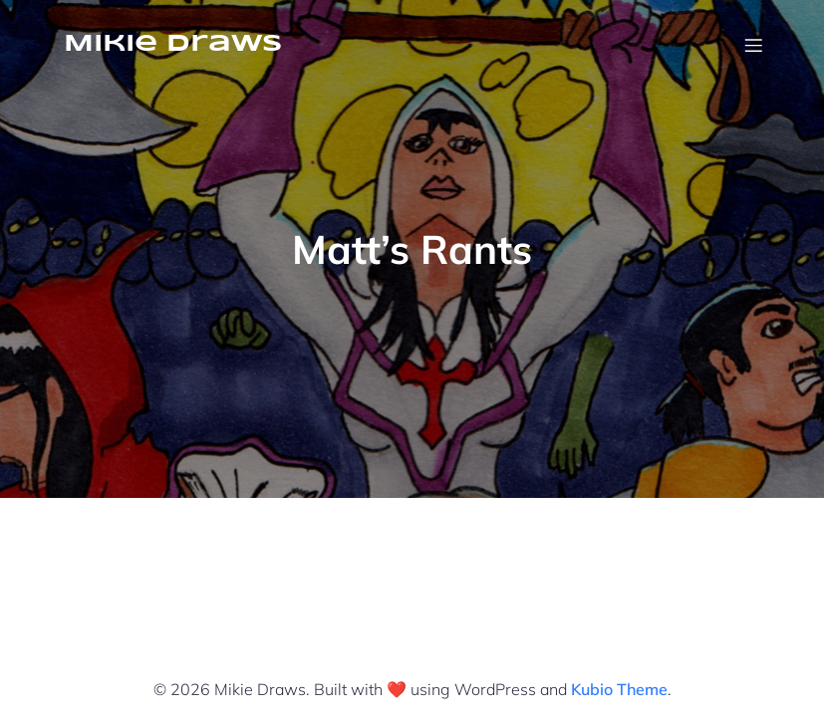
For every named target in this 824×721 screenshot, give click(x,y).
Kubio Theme (619, 689)
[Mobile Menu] (754, 45)
